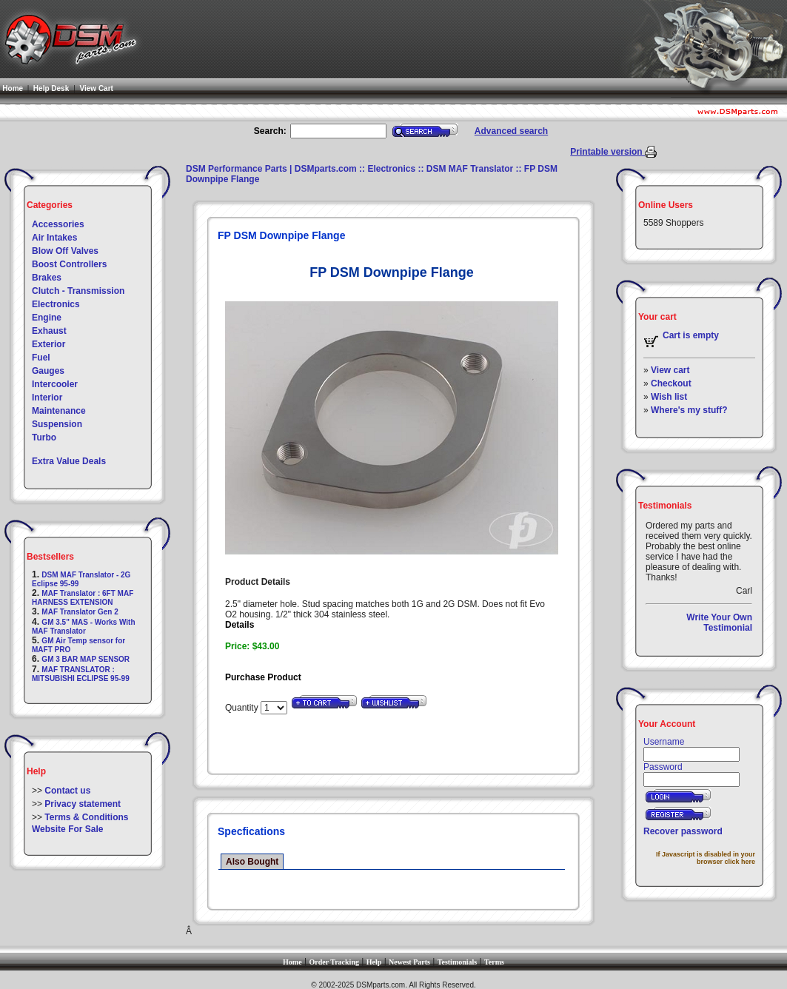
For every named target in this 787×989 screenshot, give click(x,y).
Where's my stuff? (689, 410)
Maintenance (59, 411)
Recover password (683, 831)
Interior (47, 397)
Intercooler (55, 384)
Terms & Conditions (86, 817)
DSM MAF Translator (469, 169)
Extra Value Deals (69, 461)
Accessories (58, 224)
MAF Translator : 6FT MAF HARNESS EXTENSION (82, 597)
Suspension (57, 424)
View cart (670, 370)
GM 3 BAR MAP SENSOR (85, 659)
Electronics (56, 304)
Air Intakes (54, 237)
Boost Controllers (69, 264)
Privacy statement (82, 804)
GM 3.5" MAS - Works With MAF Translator (83, 626)
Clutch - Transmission (78, 291)
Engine (46, 317)
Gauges (48, 371)
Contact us (67, 790)
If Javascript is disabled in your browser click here (705, 858)
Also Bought (252, 861)
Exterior (48, 344)
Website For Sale (67, 829)
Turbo (44, 437)
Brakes (46, 277)
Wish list (669, 397)
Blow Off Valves (65, 251)
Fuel (41, 357)
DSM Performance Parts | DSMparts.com (271, 169)
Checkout (671, 383)
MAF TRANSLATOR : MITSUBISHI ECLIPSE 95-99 (81, 674)
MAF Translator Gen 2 (79, 612)
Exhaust (49, 331)
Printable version (607, 152)
